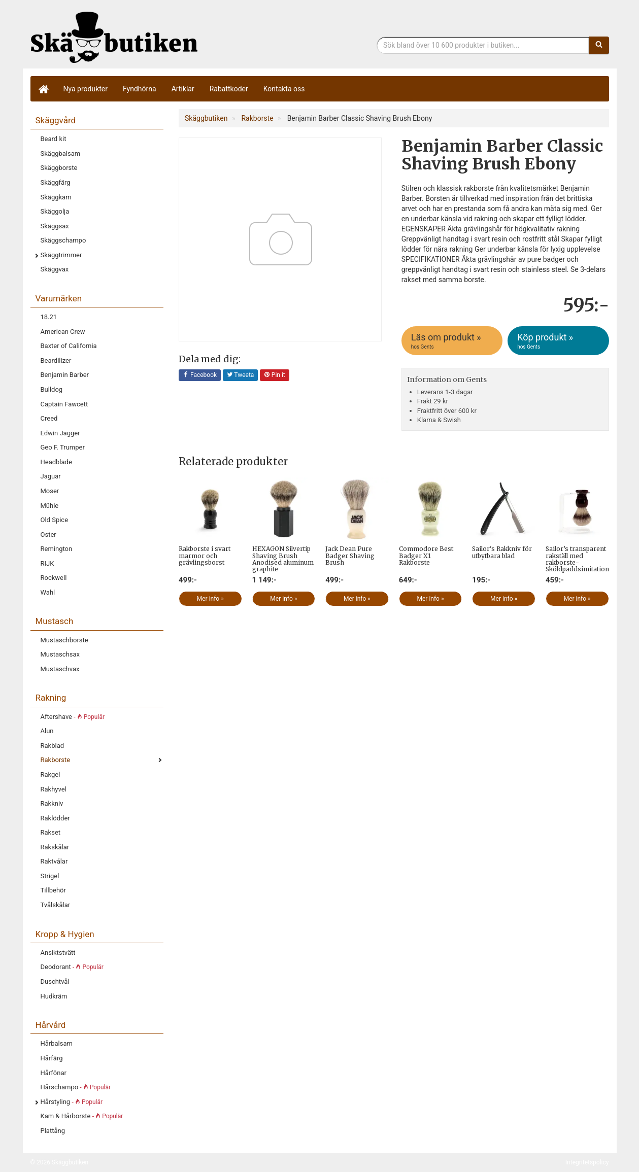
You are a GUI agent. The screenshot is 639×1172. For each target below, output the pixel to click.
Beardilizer (56, 360)
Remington (57, 549)
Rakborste (56, 760)
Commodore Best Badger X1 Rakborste (426, 555)
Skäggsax (55, 226)
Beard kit (53, 139)
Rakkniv (52, 803)
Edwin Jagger (60, 433)
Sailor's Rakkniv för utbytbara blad (502, 552)
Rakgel (50, 774)
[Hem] (43, 88)
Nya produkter (85, 89)
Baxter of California (69, 346)
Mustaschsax (60, 654)
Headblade (56, 462)
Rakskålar (55, 847)
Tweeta (240, 375)
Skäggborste (59, 167)
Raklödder (55, 818)
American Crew (63, 331)
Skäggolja (55, 211)
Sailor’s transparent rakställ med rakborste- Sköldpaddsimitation (577, 559)
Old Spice (55, 520)
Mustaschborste (64, 640)
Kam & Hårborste (82, 1116)
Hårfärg (52, 1058)
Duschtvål (55, 981)
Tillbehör (53, 890)
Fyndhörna (139, 89)
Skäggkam (56, 197)
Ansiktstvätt (58, 952)
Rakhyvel (53, 789)
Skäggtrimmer (61, 255)
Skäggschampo (63, 240)
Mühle (50, 505)
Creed (49, 418)
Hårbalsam (57, 1043)
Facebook (200, 375)
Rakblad (52, 745)
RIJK (47, 563)
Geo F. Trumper (63, 447)
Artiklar (183, 89)
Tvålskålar (56, 905)
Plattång (53, 1130)
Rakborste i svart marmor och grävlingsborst (204, 555)
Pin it (274, 375)
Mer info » (210, 598)
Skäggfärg (56, 182)
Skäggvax (55, 269)
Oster (48, 534)
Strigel (50, 876)
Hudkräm (54, 996)
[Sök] (599, 45)
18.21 (49, 317)
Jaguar (51, 476)
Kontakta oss (284, 89)
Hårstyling (72, 1102)
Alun (47, 731)
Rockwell (54, 577)
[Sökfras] (483, 45)
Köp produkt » (558, 341)
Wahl (48, 592)
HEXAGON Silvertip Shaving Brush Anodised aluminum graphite (283, 559)
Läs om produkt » (452, 341)
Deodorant (72, 967)
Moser (50, 491)
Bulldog (52, 389)
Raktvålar (54, 861)
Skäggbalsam (61, 153)
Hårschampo (76, 1087)
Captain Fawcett (64, 404)
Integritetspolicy (587, 1162)
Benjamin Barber (65, 374)
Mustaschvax (60, 669)
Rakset (51, 832)
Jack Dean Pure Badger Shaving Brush (350, 555)
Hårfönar (53, 1073)
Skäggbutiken (114, 36)
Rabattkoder (229, 89)
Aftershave (73, 716)
